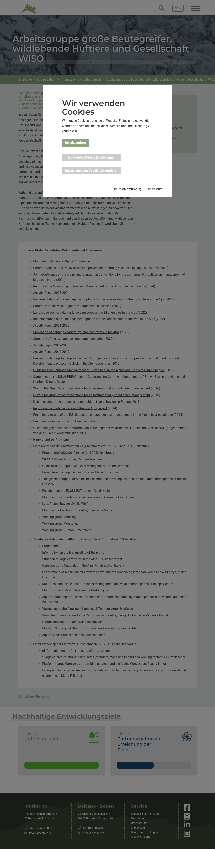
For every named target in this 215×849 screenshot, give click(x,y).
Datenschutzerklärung (127, 189)
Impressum (155, 189)
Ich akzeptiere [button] (75, 143)
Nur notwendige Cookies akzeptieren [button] (91, 171)
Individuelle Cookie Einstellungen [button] (91, 157)
